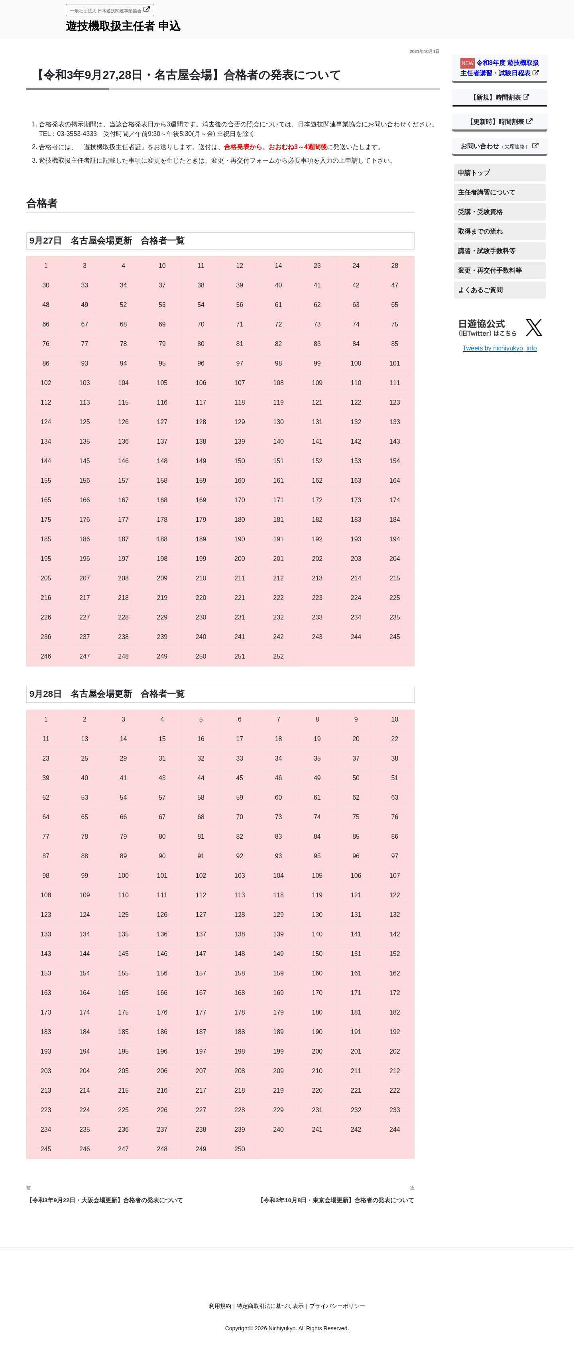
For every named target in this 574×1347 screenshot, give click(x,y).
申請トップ (474, 172)
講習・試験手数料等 (486, 251)
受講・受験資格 (480, 211)
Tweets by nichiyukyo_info (500, 348)
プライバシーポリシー (337, 1306)
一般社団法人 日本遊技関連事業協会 (106, 10)
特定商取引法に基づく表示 (270, 1306)
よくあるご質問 (480, 290)
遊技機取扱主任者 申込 (123, 26)
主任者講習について (486, 192)
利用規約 (220, 1306)
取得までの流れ (480, 231)
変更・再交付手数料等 (490, 270)
